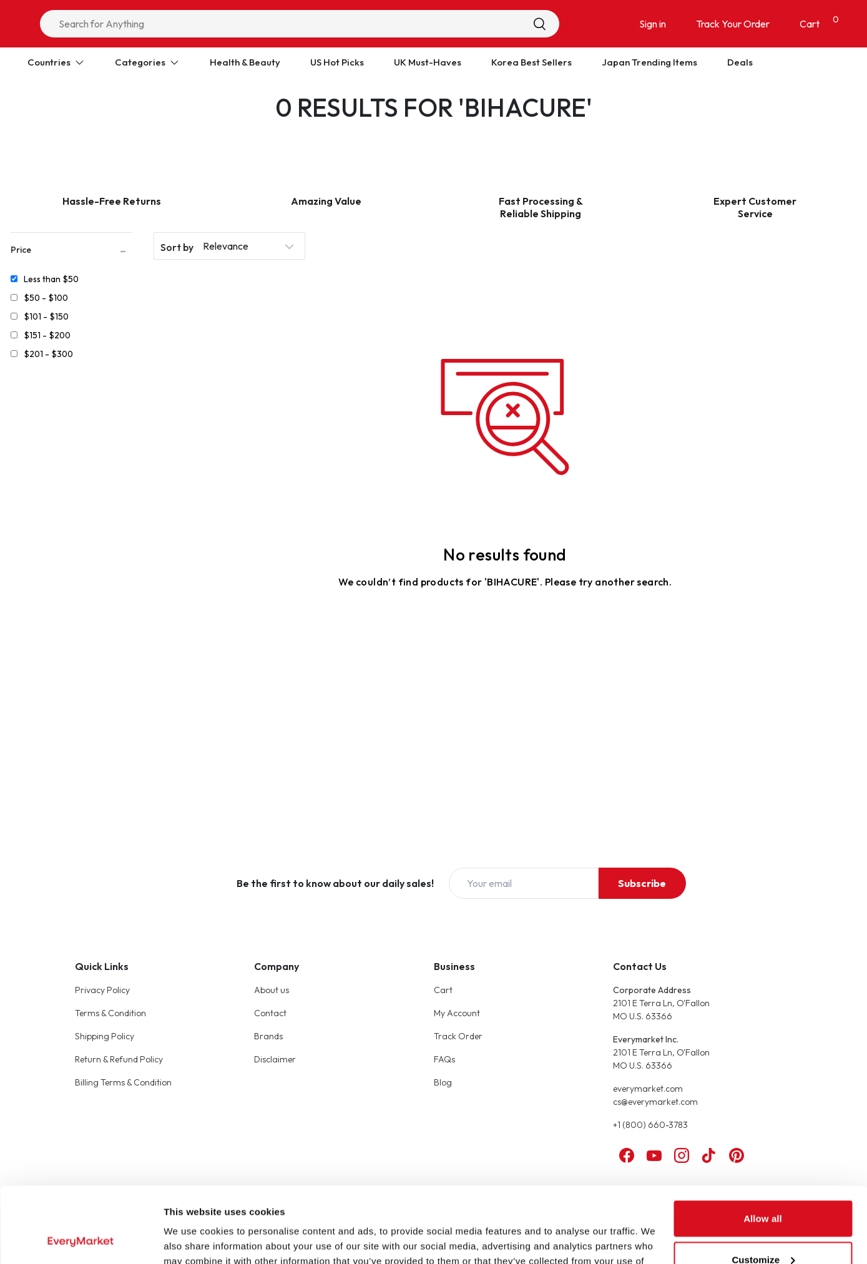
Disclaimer (275, 1059)
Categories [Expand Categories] (147, 62)
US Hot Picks (337, 62)
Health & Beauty (245, 62)
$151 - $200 (47, 335)
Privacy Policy (102, 990)
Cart (443, 990)
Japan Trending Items (649, 62)
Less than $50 (51, 279)
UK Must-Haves (427, 62)
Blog (443, 1082)
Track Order (458, 1036)
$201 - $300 (48, 354)
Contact (270, 1013)
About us (271, 990)
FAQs (444, 1059)
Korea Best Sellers (531, 62)
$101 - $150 (46, 316)
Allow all (762, 1147)
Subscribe (642, 883)
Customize (763, 1188)
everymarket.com (648, 1088)
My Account (457, 1013)
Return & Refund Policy (119, 1059)
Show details (193, 1239)
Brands (268, 1036)
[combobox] (299, 23)
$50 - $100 (46, 297)
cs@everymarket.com (655, 1101)
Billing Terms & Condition (123, 1082)
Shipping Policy (104, 1036)
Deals (740, 62)
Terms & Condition (110, 1013)
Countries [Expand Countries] (56, 62)
